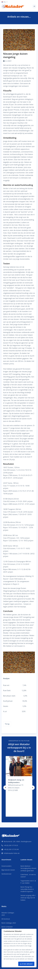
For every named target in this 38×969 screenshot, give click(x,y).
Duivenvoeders (6, 866)
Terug (7, 724)
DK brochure (6, 919)
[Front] (11, 835)
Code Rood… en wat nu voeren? (28, 876)
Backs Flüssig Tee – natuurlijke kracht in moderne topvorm (27, 889)
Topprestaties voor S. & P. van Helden (28, 882)
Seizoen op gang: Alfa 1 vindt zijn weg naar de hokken (28, 897)
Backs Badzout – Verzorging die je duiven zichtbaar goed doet (28, 868)
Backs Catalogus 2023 (9, 923)
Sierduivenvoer (6, 874)
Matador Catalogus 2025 (8, 914)
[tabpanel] (19, 786)
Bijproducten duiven (8, 870)
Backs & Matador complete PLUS (7, 928)
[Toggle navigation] (34, 6)
